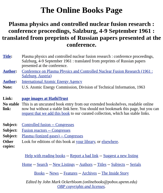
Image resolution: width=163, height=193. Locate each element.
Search (42, 164)
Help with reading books (45, 155)
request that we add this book (46, 113)
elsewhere (109, 141)
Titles (101, 164)
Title (7, 56)
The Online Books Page (81, 10)
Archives (89, 173)
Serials (135, 164)
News (54, 173)
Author (9, 71)
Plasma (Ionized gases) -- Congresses (52, 136)
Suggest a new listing (120, 155)
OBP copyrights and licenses (81, 186)
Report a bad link (84, 155)
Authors (86, 164)
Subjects (118, 164)
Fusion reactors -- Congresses (46, 130)
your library (85, 141)
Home (27, 164)
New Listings (64, 164)
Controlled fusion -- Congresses (48, 124)
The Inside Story (115, 173)
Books (39, 173)
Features (70, 173)
